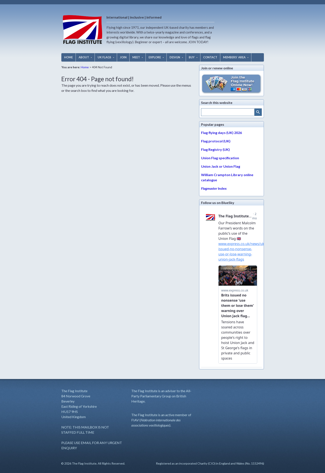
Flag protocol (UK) (215, 141)
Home (85, 67)
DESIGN (175, 57)
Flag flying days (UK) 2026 (221, 133)
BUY (192, 57)
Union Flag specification (220, 158)
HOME (68, 57)
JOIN (123, 57)
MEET (136, 57)
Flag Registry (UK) (215, 149)
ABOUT (84, 57)
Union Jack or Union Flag (220, 166)
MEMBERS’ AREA (234, 57)
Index (214, 188)
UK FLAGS (104, 57)
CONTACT (210, 57)
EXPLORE (155, 57)
